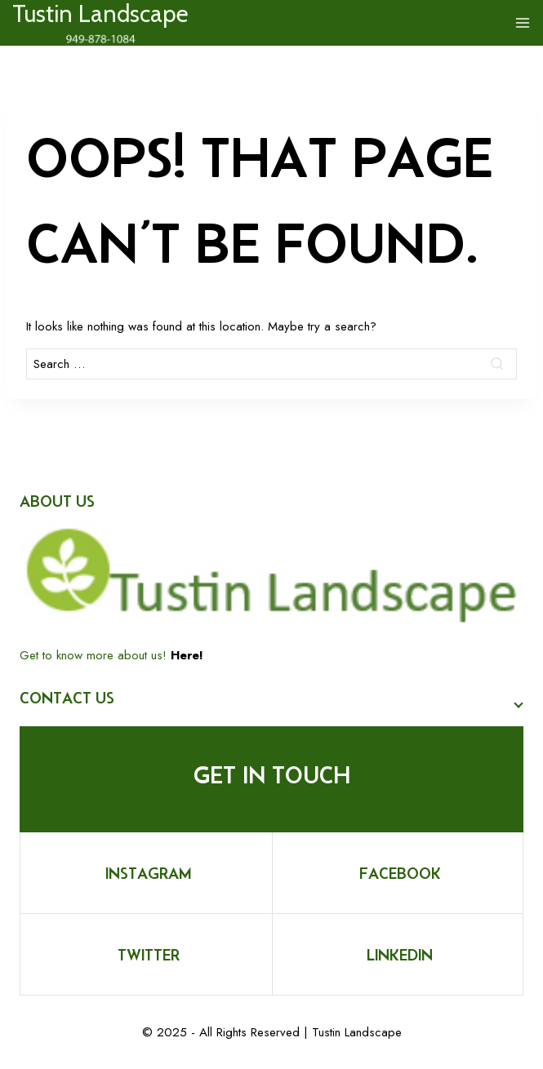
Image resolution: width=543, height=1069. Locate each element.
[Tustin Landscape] (100, 27)
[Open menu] (522, 23)
